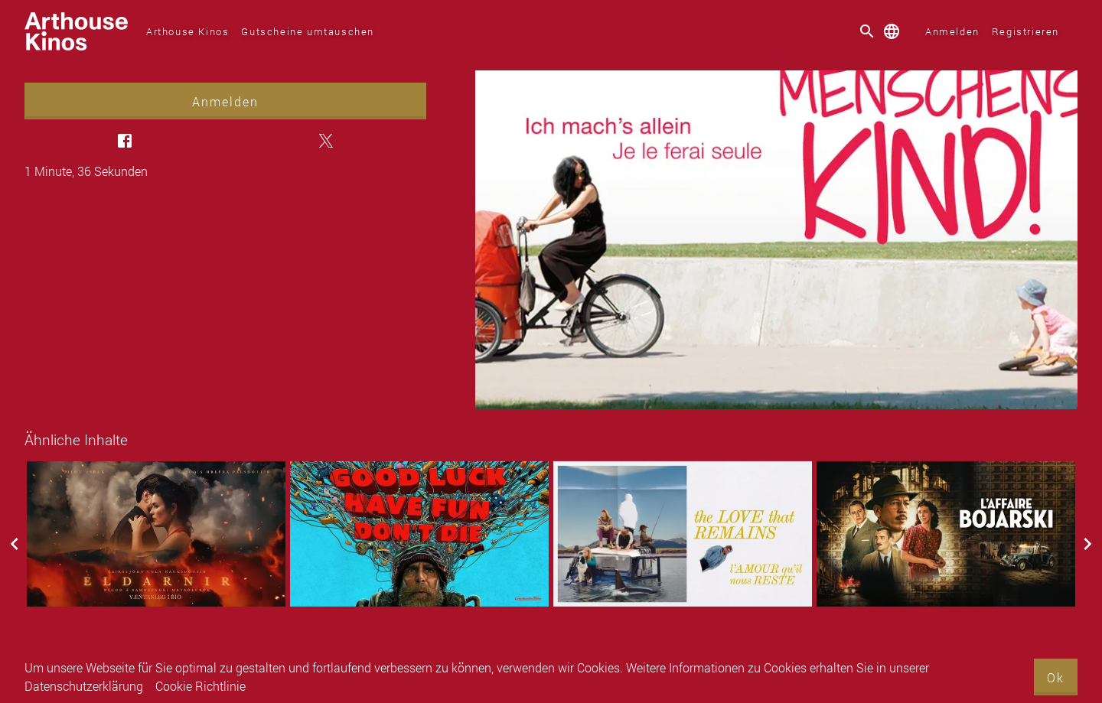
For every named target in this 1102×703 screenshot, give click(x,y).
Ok (1056, 677)
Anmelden (952, 31)
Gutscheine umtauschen (307, 31)
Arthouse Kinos (187, 31)
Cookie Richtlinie (200, 686)
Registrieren (1025, 31)
